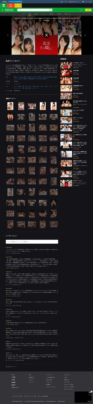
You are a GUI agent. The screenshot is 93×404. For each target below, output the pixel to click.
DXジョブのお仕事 (43, 396)
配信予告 (59, 14)
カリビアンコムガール (68, 389)
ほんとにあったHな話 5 (78, 110)
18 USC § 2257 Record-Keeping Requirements (34, 401)
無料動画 (52, 14)
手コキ (15, 88)
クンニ (19, 88)
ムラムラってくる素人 (68, 384)
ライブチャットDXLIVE (69, 386)
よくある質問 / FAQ (50, 377)
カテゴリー (31, 379)
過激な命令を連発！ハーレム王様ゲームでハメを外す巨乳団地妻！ (79, 162)
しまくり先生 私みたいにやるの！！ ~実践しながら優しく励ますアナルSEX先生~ (80, 127)
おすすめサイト (67, 374)
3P (36, 88)
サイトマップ (49, 382)
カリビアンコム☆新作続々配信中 (15, 1)
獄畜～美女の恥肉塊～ (78, 93)
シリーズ (31, 382)
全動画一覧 (31, 377)
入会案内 (88, 9)
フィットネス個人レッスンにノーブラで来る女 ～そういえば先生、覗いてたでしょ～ (80, 173)
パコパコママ (67, 382)
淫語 (23, 88)
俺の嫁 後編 (76, 70)
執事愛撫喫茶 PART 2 (78, 85)
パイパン (51, 86)
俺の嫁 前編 (76, 78)
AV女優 (36, 14)
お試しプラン (68, 14)
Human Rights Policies (51, 401)
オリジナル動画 (17, 86)
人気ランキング (15, 387)
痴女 (23, 86)
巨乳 (46, 86)
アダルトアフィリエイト (30, 396)
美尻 (30, 88)
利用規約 (48, 384)
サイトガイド (49, 374)
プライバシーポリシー (51, 386)
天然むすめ (66, 379)
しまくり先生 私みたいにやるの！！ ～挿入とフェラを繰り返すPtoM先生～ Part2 (80, 144)
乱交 (38, 86)
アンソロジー (17, 83)
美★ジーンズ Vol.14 (78, 117)
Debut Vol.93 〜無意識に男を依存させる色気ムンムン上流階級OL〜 (80, 153)
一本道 (65, 377)
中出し (30, 86)
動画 (30, 14)
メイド (33, 88)
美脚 (27, 88)
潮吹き (34, 86)
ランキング (43, 14)
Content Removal (61, 401)
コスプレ (42, 86)
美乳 (26, 86)
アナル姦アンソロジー (78, 62)
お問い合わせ (49, 379)
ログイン (82, 9)
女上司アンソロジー (77, 180)
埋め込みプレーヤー (11, 366)
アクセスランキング (17, 396)
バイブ (55, 86)
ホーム (23, 14)
